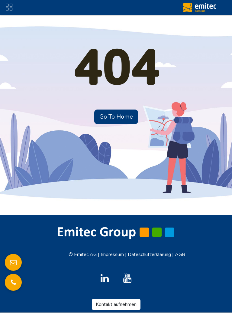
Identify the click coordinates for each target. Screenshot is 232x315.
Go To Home (116, 117)
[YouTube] (127, 278)
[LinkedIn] (104, 278)
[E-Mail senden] (13, 262)
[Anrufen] (13, 282)
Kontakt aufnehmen (116, 304)
